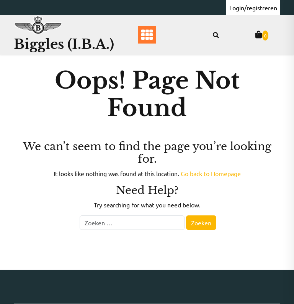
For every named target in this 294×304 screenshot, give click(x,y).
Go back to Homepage (211, 173)
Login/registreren (253, 7)
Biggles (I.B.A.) (64, 44)
